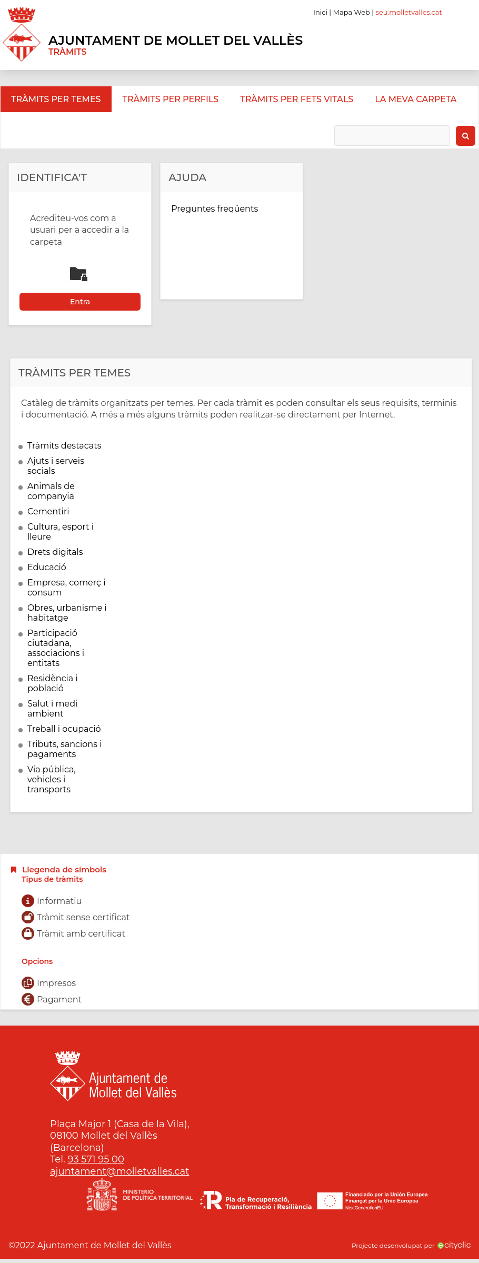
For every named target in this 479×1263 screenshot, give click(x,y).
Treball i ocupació (64, 729)
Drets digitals (55, 552)
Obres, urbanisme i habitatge (67, 613)
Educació (46, 567)
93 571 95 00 (96, 1159)
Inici (320, 12)
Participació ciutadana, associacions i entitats (55, 648)
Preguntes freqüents (214, 209)
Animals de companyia (51, 491)
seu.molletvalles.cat (409, 12)
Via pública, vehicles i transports (51, 779)
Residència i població (52, 683)
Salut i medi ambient (52, 709)
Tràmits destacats (64, 446)
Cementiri (48, 511)
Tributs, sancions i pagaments (64, 749)
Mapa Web (351, 12)
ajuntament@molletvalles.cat (119, 1171)
